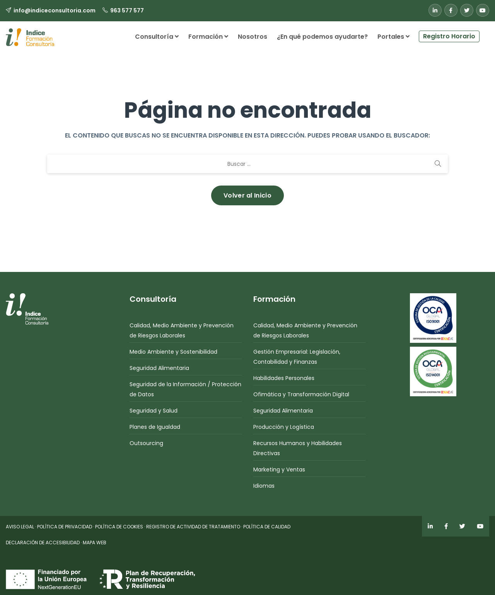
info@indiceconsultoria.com (55, 10)
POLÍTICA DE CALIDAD (266, 526)
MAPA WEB (94, 542)
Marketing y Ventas (279, 469)
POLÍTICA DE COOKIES (119, 526)
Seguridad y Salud (154, 410)
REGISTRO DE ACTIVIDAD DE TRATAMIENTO (193, 526)
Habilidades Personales (283, 378)
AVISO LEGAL (20, 526)
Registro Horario (449, 36)
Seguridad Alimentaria (159, 368)
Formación (208, 36)
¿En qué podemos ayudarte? (322, 36)
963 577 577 (127, 10)
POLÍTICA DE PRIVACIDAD (64, 526)
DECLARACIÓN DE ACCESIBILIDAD (43, 542)
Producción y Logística (283, 427)
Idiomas (264, 486)
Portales (393, 36)
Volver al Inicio (247, 195)
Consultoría (157, 36)
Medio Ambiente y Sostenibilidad (173, 352)
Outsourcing (146, 443)
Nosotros (252, 36)
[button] (484, 33)
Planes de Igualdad (155, 427)
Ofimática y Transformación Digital (301, 394)
